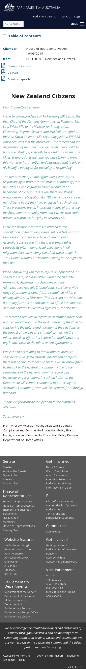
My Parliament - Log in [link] (17, 545)
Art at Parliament (56, 583)
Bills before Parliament (60, 501)
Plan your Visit (54, 587)
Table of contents (22, 35)
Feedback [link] (9, 660)
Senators (8, 479)
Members (9, 522)
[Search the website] (13, 24)
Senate (7, 467)
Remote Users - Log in (17, 549)
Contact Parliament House (61, 561)
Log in (77, 16)
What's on (52, 575)
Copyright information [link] (50, 655)
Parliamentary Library (58, 483)
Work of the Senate (15, 471)
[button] (77, 24)
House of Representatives (19, 501)
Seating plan (10, 483)
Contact (65, 16)
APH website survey (16, 557)
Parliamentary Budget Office (21, 612)
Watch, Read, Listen (57, 471)
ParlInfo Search (13, 553)
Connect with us (55, 557)
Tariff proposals (55, 513)
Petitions (51, 553)
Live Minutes (10, 518)
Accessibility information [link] (17, 655)
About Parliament (56, 475)
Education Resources (59, 479)
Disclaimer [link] (73, 655)
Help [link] (22, 660)
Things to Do (53, 579)
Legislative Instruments (60, 517)
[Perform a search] (6, 24)
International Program (59, 487)
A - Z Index (10, 566)
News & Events (55, 467)
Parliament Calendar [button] (45, 16)
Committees (53, 531)
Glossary (9, 570)
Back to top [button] (74, 667)
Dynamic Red (11, 475)
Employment (11, 561)
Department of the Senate (20, 592)
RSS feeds (10, 574)
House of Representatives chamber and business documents (19, 510)
